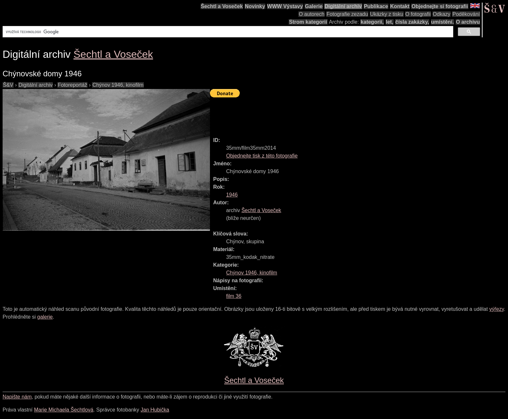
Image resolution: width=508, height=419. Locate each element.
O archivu (468, 22)
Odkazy (441, 14)
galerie (45, 317)
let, (389, 22)
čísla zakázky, (412, 22)
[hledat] (227, 32)
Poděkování (466, 14)
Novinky (255, 6)
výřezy (496, 309)
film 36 (233, 296)
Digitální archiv (343, 6)
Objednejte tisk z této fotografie (262, 156)
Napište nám (17, 397)
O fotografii (418, 14)
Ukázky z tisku (386, 14)
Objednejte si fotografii (439, 6)
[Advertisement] (328, 114)
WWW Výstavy (285, 6)
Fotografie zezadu (347, 14)
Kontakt (400, 6)
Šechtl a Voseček (222, 6)
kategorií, (372, 22)
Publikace (376, 6)
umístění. (442, 22)
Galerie (313, 6)
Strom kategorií (308, 22)
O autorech (311, 14)
